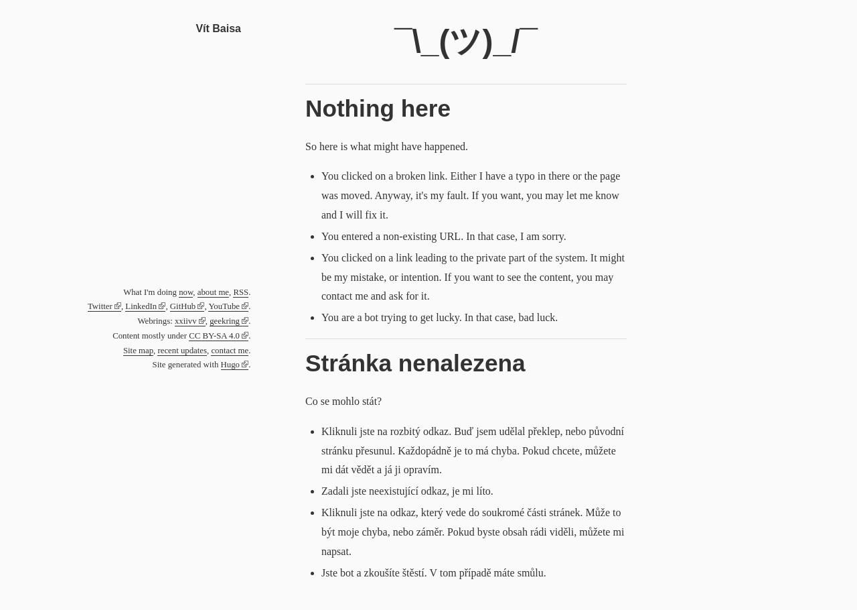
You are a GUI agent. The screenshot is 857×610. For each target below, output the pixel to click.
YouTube (224, 306)
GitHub (183, 306)
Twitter (100, 306)
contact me (229, 350)
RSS (240, 292)
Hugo (230, 364)
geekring (225, 321)
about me (213, 292)
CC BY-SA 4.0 (214, 336)
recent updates (182, 350)
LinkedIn (141, 306)
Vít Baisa (218, 28)
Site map (138, 350)
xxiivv (186, 321)
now (186, 292)
